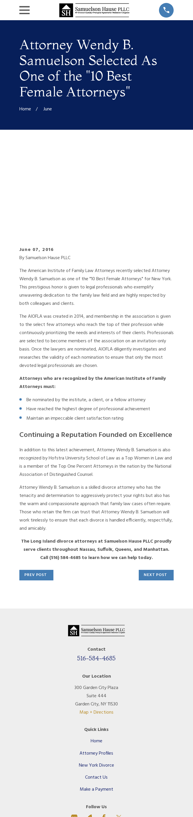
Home (96, 655)
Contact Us (96, 692)
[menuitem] (68, 795)
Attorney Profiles (96, 668)
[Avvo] (89, 732)
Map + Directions (96, 627)
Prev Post (35, 489)
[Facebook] (104, 732)
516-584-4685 (96, 572)
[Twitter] (119, 732)
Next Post (155, 489)
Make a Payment (96, 704)
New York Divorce (96, 680)
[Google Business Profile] (74, 732)
